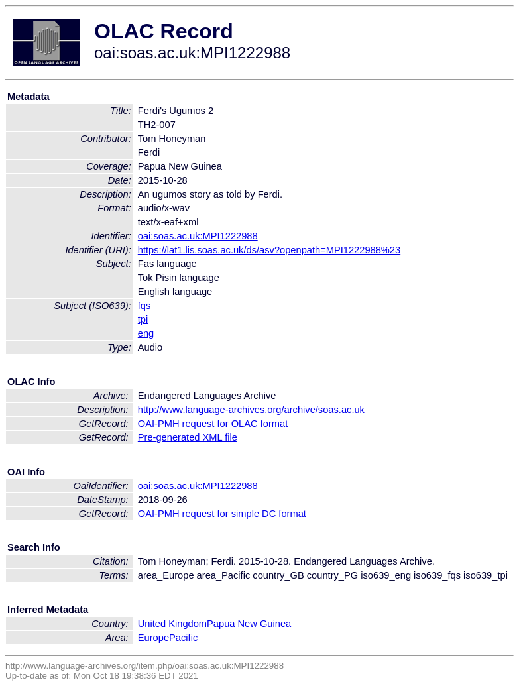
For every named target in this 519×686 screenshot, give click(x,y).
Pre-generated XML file (187, 437)
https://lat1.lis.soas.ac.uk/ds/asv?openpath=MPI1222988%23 (269, 250)
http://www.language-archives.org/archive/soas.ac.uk (251, 409)
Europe (153, 637)
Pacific (183, 637)
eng (146, 333)
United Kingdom (172, 623)
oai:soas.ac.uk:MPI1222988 (198, 236)
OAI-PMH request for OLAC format (213, 423)
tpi (143, 319)
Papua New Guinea (249, 623)
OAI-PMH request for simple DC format (222, 513)
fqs (144, 305)
